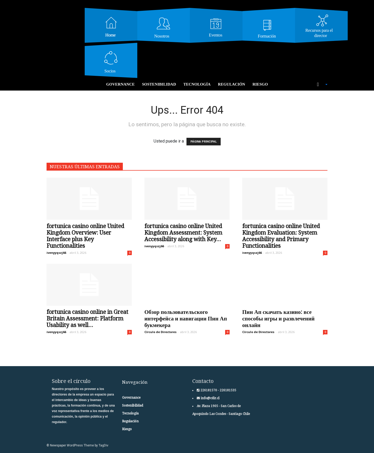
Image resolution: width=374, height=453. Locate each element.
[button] (319, 84)
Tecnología (196, 84)
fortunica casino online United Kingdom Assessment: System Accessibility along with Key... (183, 233)
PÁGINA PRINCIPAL (203, 141)
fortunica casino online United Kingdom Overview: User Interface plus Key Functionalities (85, 236)
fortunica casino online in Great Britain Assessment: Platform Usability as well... (87, 318)
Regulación (231, 84)
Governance (120, 84)
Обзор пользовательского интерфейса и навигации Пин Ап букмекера (185, 318)
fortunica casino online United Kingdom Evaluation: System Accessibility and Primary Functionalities (281, 236)
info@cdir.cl (209, 398)
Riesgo (260, 84)
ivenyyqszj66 (56, 253)
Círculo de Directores (160, 332)
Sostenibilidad (159, 84)
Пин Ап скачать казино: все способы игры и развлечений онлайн (278, 318)
